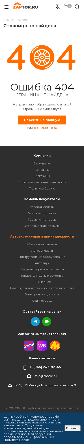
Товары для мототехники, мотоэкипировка (42, 288)
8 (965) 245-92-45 (45, 367)
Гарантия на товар (42, 219)
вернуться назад (45, 127)
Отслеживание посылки (42, 225)
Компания (42, 155)
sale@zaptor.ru (45, 376)
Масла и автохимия (42, 244)
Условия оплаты (42, 207)
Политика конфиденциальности (42, 182)
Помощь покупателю (42, 199)
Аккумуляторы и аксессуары (42, 269)
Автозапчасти (42, 250)
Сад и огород (42, 300)
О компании (42, 163)
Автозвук (42, 263)
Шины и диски (42, 282)
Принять (72, 428)
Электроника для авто (42, 294)
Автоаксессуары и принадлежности (42, 236)
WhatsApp (46, 321)
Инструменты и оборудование (42, 257)
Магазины (42, 176)
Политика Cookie (42, 188)
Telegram (35, 321)
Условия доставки (42, 213)
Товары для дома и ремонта (42, 275)
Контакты (42, 169)
